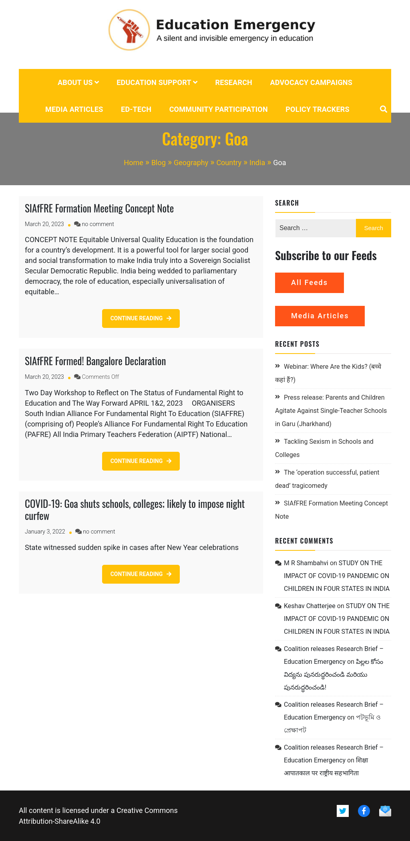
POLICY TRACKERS (317, 109)
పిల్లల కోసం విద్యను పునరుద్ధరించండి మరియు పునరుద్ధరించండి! (333, 674)
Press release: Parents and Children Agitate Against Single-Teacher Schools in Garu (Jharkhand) (331, 411)
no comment (98, 224)
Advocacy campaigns (311, 82)
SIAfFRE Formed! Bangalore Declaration (95, 360)
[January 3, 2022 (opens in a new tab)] (45, 531)
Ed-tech (136, 109)
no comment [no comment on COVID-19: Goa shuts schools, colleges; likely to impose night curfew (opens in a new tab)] (99, 531)
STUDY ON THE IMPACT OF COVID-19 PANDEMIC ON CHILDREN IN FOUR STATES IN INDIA (337, 575)
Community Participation (218, 109)
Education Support (154, 82)
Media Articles (74, 109)
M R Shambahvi (306, 563)
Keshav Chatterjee (310, 606)
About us (75, 82)
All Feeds (309, 282)
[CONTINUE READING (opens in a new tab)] (141, 574)
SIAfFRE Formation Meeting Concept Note (99, 207)
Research (233, 82)
